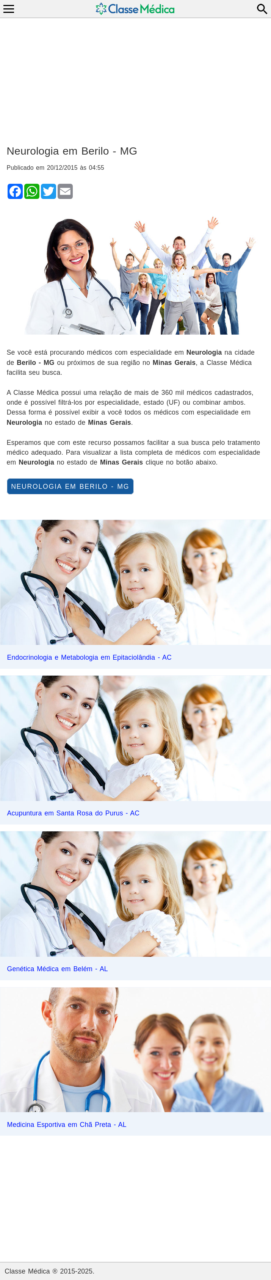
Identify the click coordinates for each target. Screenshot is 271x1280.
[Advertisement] (136, 78)
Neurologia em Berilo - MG (70, 486)
